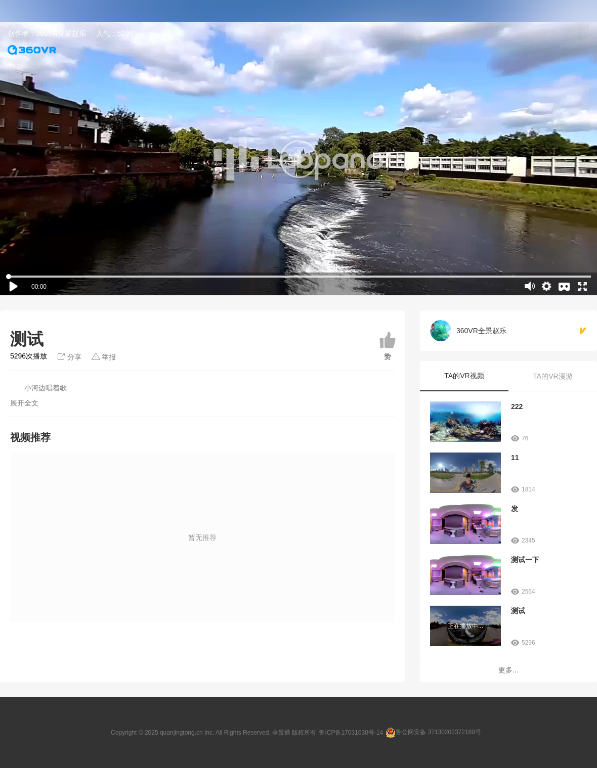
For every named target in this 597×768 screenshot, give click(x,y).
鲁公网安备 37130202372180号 (438, 732)
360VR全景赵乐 (481, 330)
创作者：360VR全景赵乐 (47, 33)
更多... (508, 670)
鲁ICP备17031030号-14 (351, 733)
